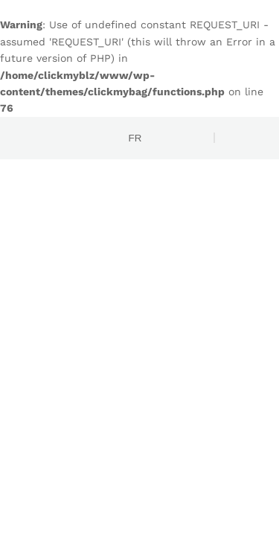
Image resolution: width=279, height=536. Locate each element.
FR (135, 138)
